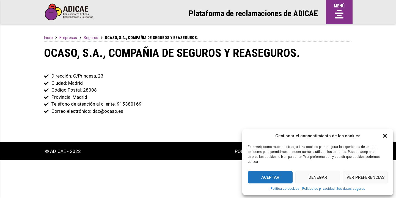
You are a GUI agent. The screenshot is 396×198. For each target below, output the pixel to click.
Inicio (48, 37)
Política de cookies (285, 189)
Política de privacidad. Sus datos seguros (333, 189)
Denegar (318, 177)
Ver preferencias (365, 177)
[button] (385, 136)
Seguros (91, 37)
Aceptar (270, 177)
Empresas (68, 37)
